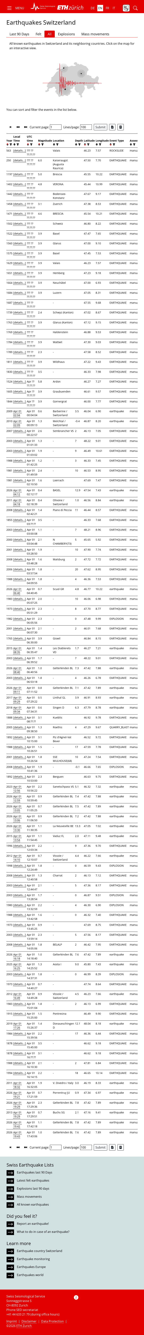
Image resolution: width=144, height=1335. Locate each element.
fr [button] (107, 8)
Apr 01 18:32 (17, 1085)
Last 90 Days (19, 34)
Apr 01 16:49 (17, 996)
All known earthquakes (33, 1204)
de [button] (93, 8)
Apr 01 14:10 (17, 857)
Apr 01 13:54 (17, 838)
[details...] (19, 150)
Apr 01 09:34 (17, 709)
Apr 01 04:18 (17, 502)
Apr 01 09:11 (17, 690)
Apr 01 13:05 (17, 808)
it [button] (114, 8)
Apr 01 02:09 (17, 423)
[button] (15, 8)
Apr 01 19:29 (17, 1104)
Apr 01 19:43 (17, 1134)
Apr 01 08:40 (17, 670)
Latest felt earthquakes (33, 1180)
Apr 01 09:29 (17, 699)
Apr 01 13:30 (17, 828)
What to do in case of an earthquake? (43, 1232)
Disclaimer (29, 1321)
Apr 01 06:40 (17, 591)
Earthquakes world (30, 1275)
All (50, 34)
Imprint (11, 1321)
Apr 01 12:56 (17, 788)
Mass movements (95, 34)
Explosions (66, 34)
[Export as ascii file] (120, 127)
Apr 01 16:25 (17, 966)
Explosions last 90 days (33, 1188)
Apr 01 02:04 (17, 413)
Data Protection (52, 1321)
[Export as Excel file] (112, 127)
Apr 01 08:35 (17, 650)
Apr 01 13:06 (17, 818)
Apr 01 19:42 (17, 1124)
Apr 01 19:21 (17, 1094)
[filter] (10, 144)
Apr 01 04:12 (17, 492)
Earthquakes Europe (31, 1267)
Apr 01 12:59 (17, 798)
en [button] (100, 8)
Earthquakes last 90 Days (34, 1172)
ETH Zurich (24, 1326)
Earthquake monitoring (33, 1259)
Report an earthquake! (33, 1224)
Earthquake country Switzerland (39, 1251)
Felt (38, 34)
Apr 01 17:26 (17, 1025)
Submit (100, 127)
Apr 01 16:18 (17, 956)
